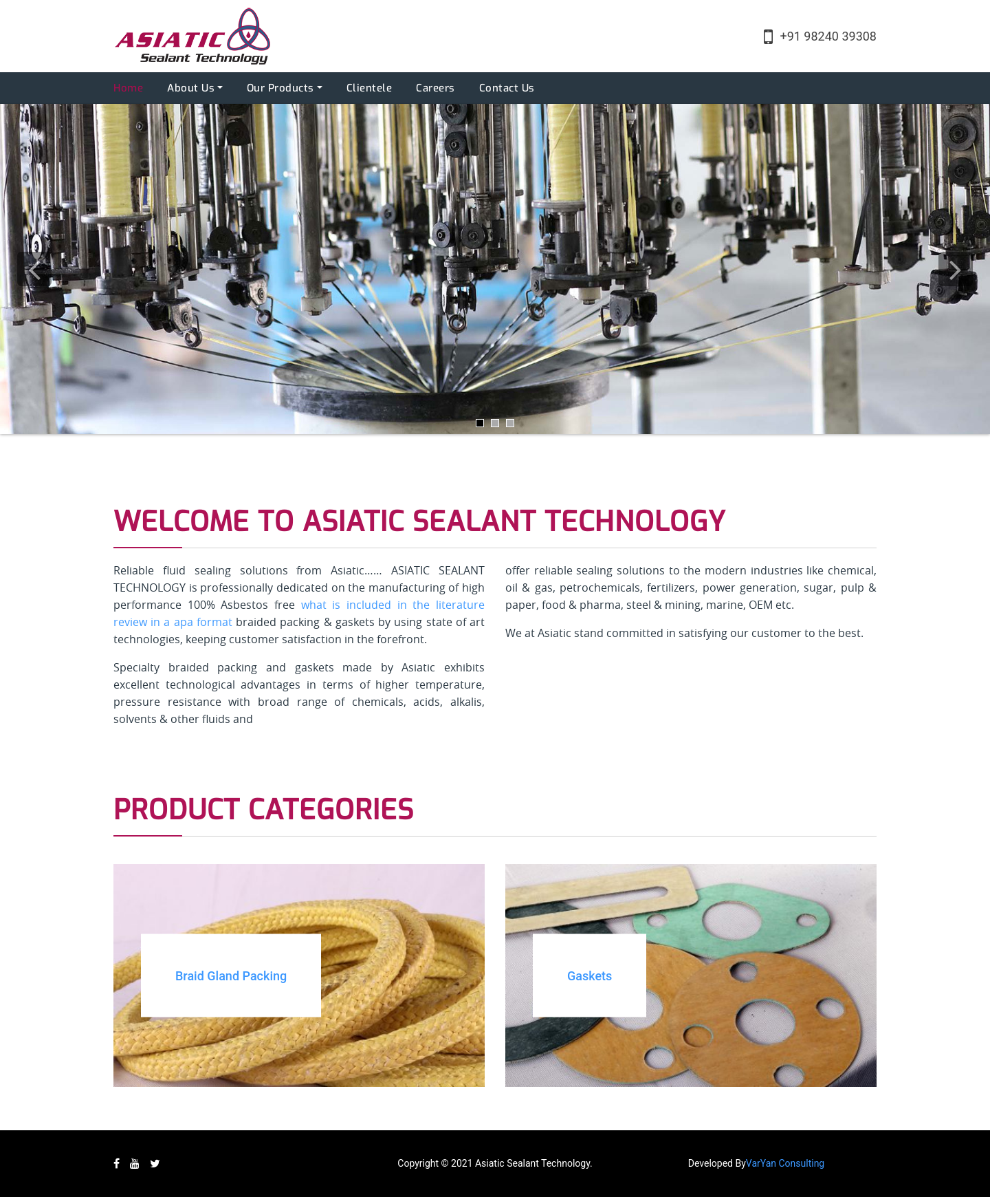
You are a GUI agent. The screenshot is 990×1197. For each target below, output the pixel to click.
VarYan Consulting (785, 1163)
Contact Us (507, 88)
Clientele (369, 88)
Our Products (280, 88)
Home (128, 88)
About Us (190, 88)
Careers (435, 88)
